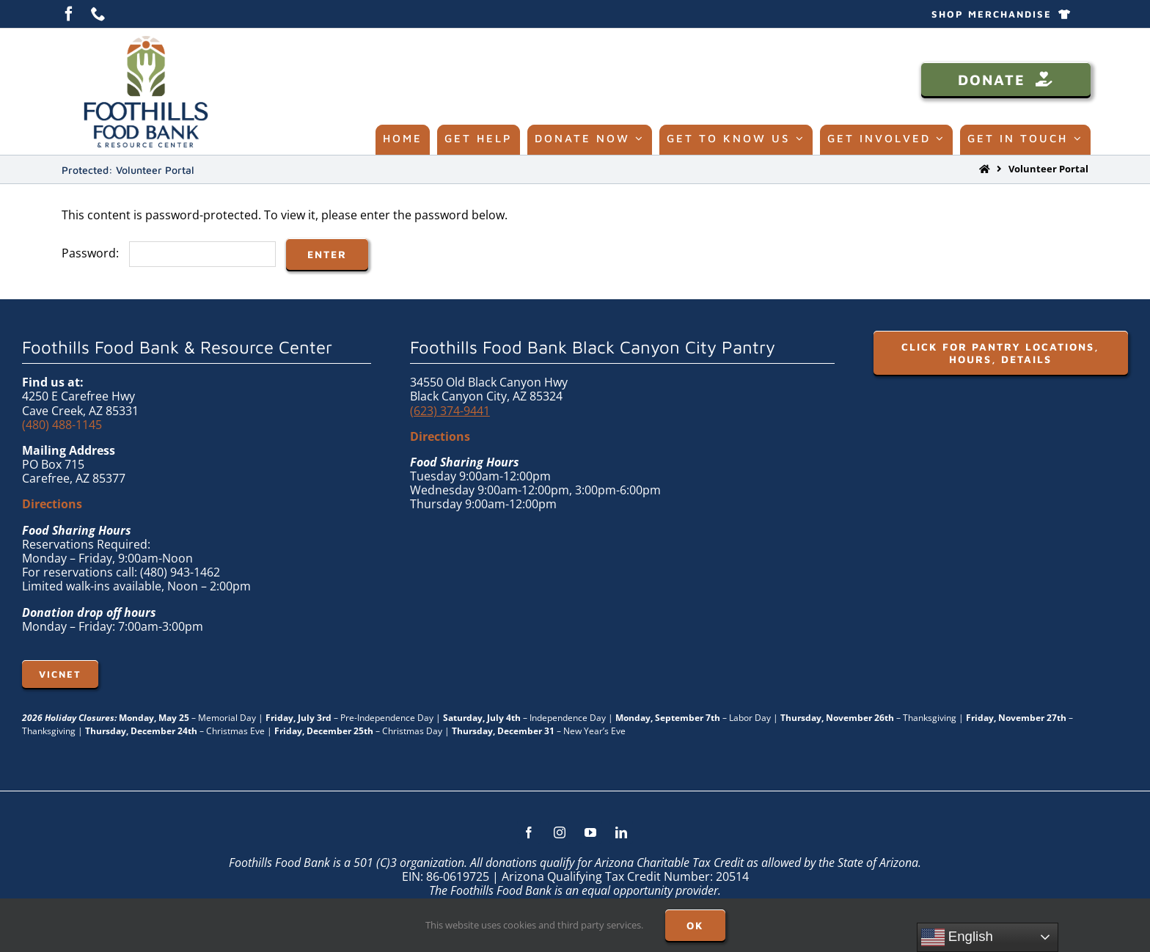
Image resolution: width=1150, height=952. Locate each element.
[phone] (98, 14)
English (957, 937)
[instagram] (559, 832)
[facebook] (69, 14)
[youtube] (590, 832)
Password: (169, 253)
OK (695, 925)
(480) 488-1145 (62, 425)
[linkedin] (621, 832)
